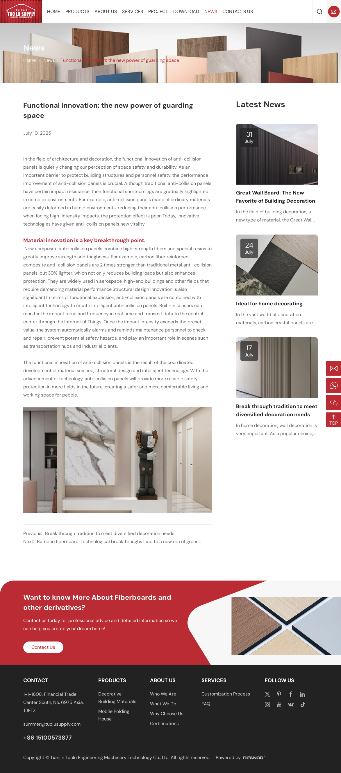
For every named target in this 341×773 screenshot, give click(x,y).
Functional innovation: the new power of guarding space (119, 60)
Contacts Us (237, 11)
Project (158, 11)
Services (132, 11)
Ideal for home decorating (269, 303)
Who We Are (163, 694)
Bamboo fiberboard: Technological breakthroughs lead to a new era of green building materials (118, 542)
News (210, 11)
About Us (105, 11)
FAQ (205, 704)
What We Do (163, 704)
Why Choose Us (166, 714)
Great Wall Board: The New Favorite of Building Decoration (275, 196)
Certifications (164, 723)
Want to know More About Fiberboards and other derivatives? (97, 602)
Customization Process (225, 694)
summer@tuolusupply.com (52, 724)
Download (186, 11)
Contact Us (43, 647)
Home (53, 11)
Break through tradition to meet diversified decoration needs (109, 533)
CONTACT (35, 680)
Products (77, 11)
